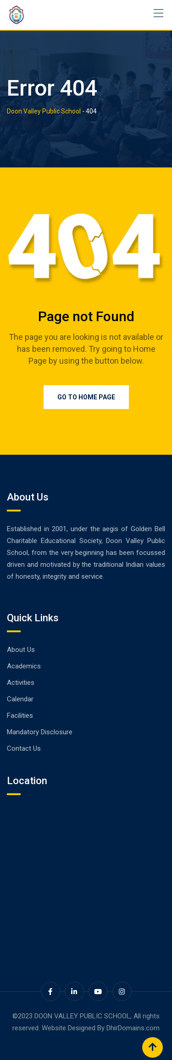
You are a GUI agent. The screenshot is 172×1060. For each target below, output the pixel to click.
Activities (20, 682)
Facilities (20, 715)
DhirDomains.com (133, 1028)
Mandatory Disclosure (39, 732)
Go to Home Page (86, 397)
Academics (24, 666)
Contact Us (24, 748)
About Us (21, 650)
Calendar (20, 699)
